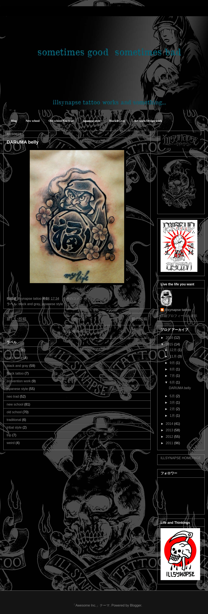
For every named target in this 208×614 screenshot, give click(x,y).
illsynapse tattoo (178, 310)
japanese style (52, 304)
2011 (170, 443)
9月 (173, 363)
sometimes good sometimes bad (21, 12)
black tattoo (15, 373)
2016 (170, 337)
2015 (170, 344)
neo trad (13, 396)
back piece (15, 358)
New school (33, 120)
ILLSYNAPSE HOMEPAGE (181, 458)
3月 (173, 402)
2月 (173, 409)
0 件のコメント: (75, 298)
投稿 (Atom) (81, 331)
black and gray (29, 304)
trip (9, 435)
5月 (173, 396)
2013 (170, 430)
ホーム (79, 319)
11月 (174, 356)
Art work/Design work (148, 120)
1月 (173, 415)
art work (13, 350)
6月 (173, 382)
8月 (173, 369)
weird (11, 443)
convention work (19, 381)
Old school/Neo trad (61, 120)
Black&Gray (117, 120)
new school (15, 404)
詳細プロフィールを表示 (179, 316)
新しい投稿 (16, 319)
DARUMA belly (22, 142)
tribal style (14, 427)
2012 (170, 436)
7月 (173, 375)
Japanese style (91, 120)
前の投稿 (139, 319)
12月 (174, 350)
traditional (14, 420)
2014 (170, 423)
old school (14, 412)
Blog (14, 120)
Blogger (135, 605)
